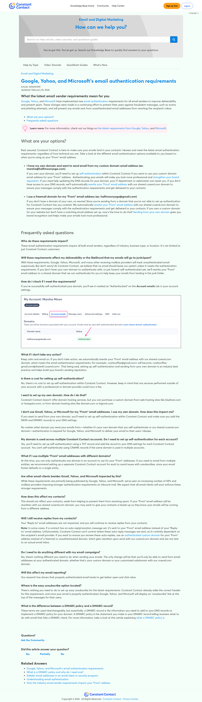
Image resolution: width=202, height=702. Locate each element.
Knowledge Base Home (82, 5)
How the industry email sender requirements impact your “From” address (68, 682)
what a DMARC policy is (150, 617)
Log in (187, 6)
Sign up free (172, 6)
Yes (28, 654)
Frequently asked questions (42, 120)
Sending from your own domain (151, 212)
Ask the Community (32, 640)
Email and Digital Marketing (37, 73)
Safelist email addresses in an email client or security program (62, 675)
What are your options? (40, 117)
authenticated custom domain (142, 535)
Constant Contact (112, 699)
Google (25, 101)
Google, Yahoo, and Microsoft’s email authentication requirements (65, 668)
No (62, 654)
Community (103, 5)
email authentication (96, 101)
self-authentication (90, 173)
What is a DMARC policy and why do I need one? (55, 672)
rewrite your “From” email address (107, 184)
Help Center (118, 5)
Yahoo (34, 101)
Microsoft (50, 101)
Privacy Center (130, 699)
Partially (45, 654)
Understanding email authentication (47, 679)
